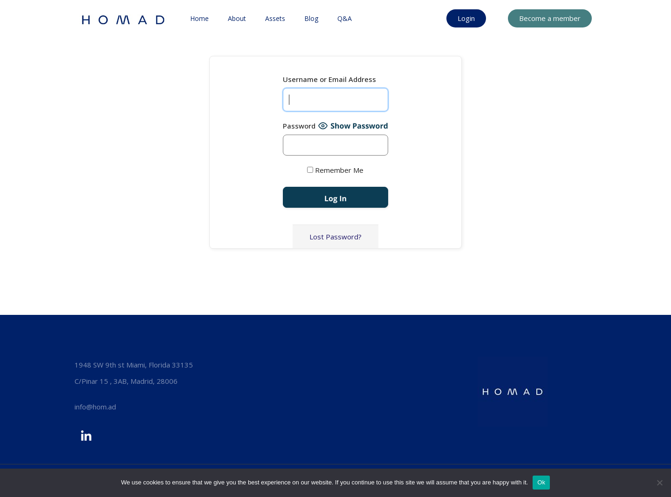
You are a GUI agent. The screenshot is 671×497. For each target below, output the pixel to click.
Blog (311, 18)
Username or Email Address (329, 79)
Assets (275, 18)
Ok (541, 482)
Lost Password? (335, 236)
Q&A (344, 18)
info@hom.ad (95, 406)
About (237, 18)
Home (199, 18)
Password (299, 125)
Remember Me (335, 170)
